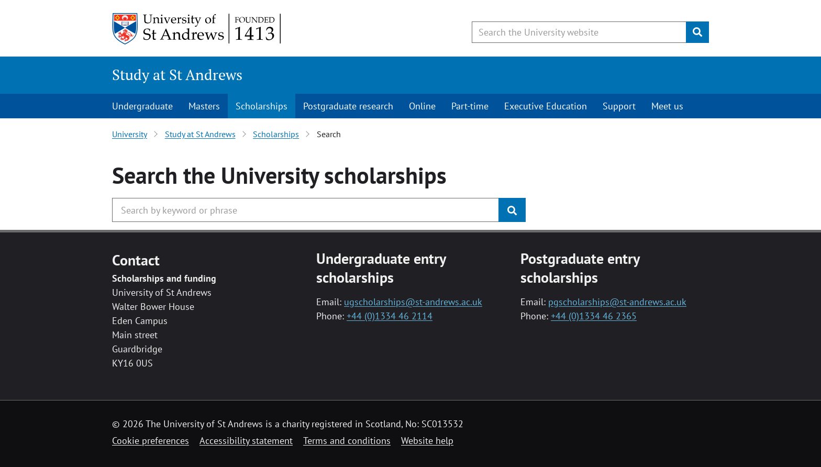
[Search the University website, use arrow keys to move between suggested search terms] (579, 32)
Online (422, 106)
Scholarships (261, 106)
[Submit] (697, 32)
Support (619, 106)
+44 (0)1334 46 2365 (594, 316)
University (129, 134)
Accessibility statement (246, 441)
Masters (204, 106)
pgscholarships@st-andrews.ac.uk (617, 302)
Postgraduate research (348, 106)
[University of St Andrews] (197, 29)
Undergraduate (142, 106)
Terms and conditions (347, 441)
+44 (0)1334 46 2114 (389, 316)
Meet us (667, 106)
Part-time (470, 106)
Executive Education (545, 106)
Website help (427, 441)
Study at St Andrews (177, 74)
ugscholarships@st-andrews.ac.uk (413, 302)
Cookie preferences (150, 441)
